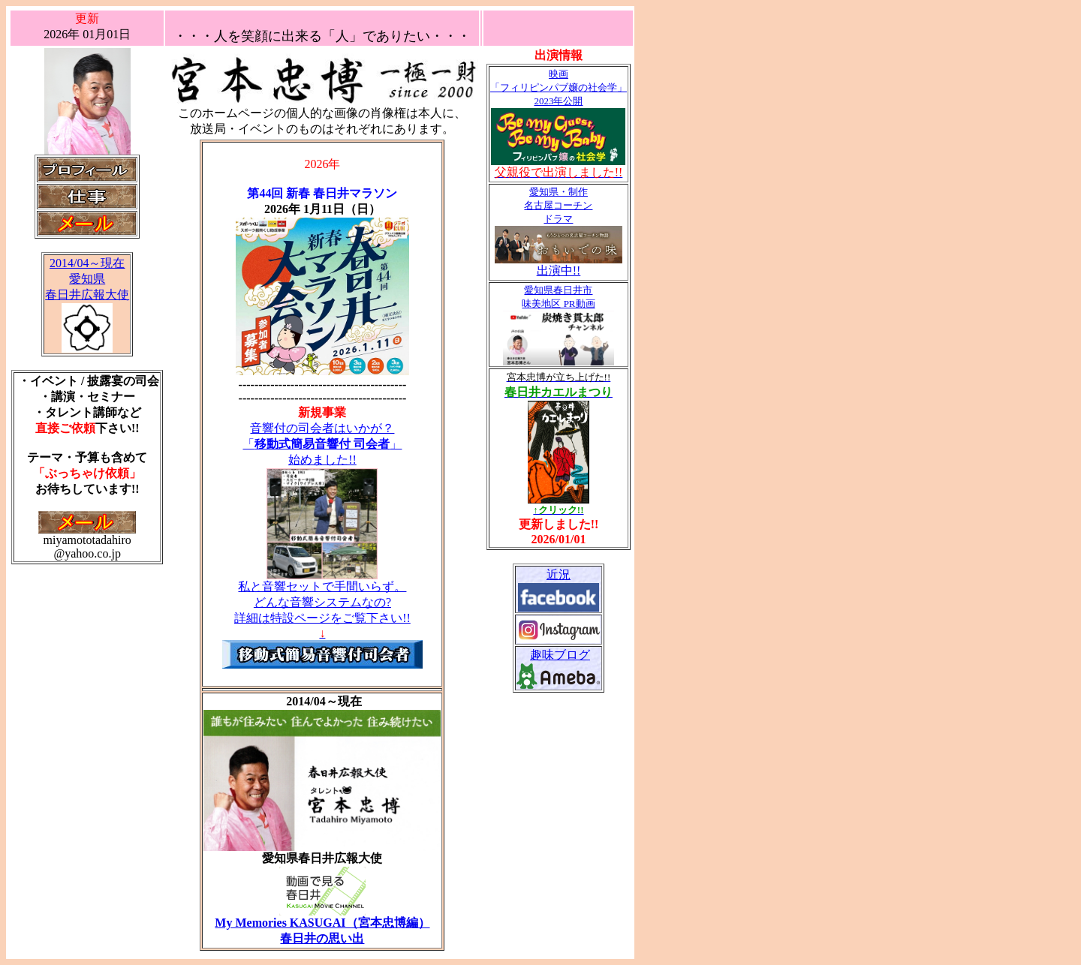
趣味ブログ (560, 654)
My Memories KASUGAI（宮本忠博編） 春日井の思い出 (322, 925)
